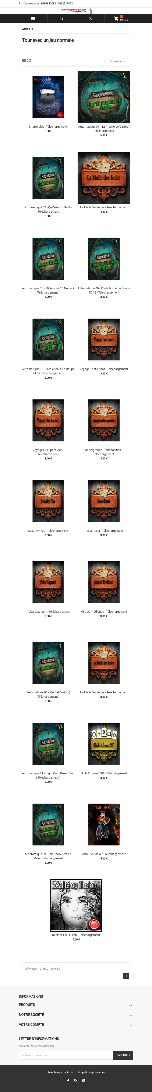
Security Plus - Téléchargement (48, 530)
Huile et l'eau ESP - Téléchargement (104, 773)
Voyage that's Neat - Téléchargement (103, 369)
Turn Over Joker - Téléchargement (104, 854)
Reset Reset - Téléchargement (104, 530)
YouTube (83, 1081)
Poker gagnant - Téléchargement (48, 611)
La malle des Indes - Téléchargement (104, 207)
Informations (31, 997)
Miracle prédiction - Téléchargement (104, 611)
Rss (76, 1081)
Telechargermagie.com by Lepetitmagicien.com (76, 1072)
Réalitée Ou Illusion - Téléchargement (76, 935)
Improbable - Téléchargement (48, 126)
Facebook (68, 1081)
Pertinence (118, 61)
